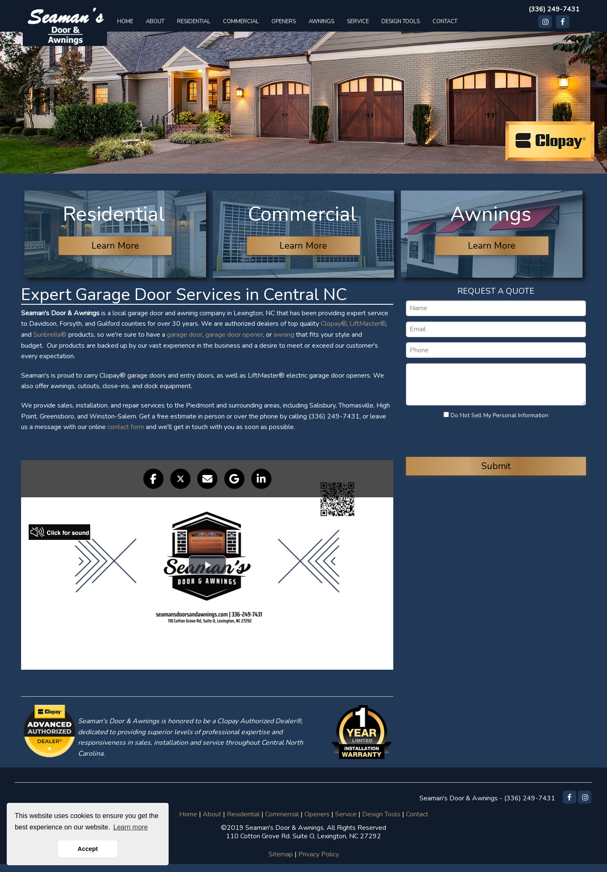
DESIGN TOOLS (400, 21)
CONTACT (444, 21)
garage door (184, 334)
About (212, 814)
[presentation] (457, 437)
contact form (125, 427)
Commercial (282, 814)
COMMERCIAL (241, 21)
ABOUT (155, 21)
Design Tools (381, 814)
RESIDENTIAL (193, 21)
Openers (317, 814)
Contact (417, 814)
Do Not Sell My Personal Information (495, 415)
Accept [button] (88, 848)
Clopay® (333, 323)
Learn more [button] (130, 827)
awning (284, 334)
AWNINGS (321, 21)
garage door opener (234, 334)
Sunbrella (47, 334)
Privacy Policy (318, 854)
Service (346, 814)
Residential (243, 814)
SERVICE (358, 21)
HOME (125, 21)
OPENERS (283, 21)
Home (188, 814)
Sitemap (281, 854)
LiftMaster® (367, 323)
